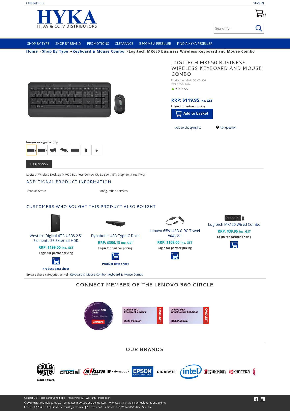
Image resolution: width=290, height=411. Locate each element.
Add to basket (191, 113)
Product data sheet (56, 269)
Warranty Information (98, 398)
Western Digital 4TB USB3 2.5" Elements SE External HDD (56, 238)
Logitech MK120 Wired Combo (234, 224)
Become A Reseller (155, 43)
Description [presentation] (39, 164)
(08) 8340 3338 (41, 407)
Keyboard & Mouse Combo (88, 274)
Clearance (124, 43)
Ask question (228, 127)
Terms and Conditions (52, 398)
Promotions (98, 43)
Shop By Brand (68, 43)
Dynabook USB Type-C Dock (115, 235)
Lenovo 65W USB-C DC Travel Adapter (175, 233)
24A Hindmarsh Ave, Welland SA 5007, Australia (124, 407)
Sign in (258, 3)
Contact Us (35, 3)
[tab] (39, 164)
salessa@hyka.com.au (71, 407)
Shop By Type (38, 43)
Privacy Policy (75, 398)
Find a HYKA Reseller (194, 43)
